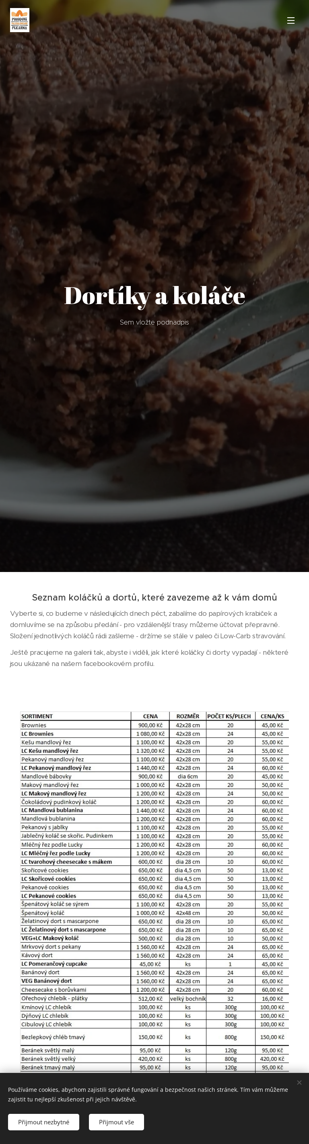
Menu (291, 20)
